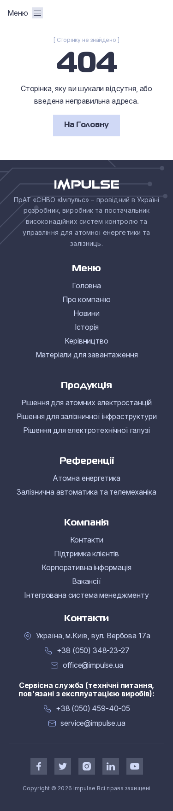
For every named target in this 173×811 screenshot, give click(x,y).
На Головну (86, 125)
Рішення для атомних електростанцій (86, 402)
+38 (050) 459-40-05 (93, 708)
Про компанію (86, 299)
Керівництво (86, 341)
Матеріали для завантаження (87, 354)
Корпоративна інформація (86, 567)
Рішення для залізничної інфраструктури (87, 416)
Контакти (86, 540)
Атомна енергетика (86, 478)
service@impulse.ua (92, 723)
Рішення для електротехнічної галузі (86, 430)
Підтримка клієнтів (86, 553)
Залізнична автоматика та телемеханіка (86, 492)
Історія (87, 327)
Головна (86, 285)
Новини (86, 313)
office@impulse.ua (93, 665)
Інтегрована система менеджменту (86, 595)
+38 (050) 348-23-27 (93, 650)
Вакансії (86, 581)
